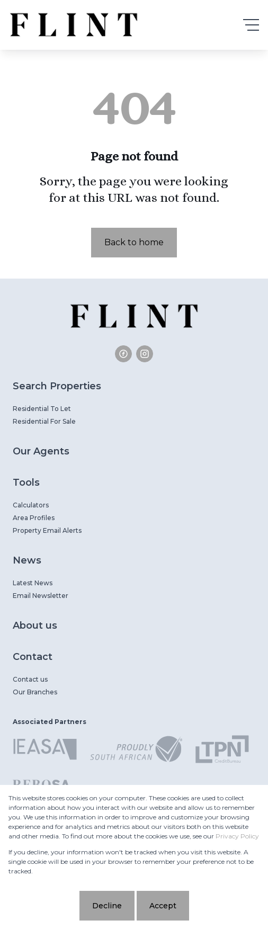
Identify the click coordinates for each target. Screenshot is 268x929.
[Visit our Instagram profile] (144, 353)
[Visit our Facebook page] (123, 353)
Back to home (134, 242)
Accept (162, 905)
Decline (107, 905)
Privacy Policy (237, 836)
